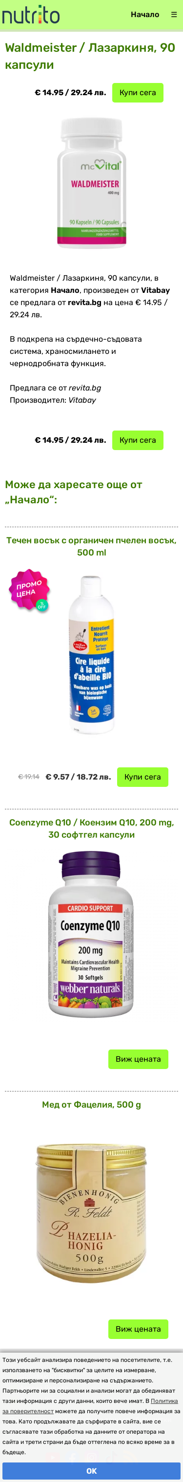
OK (91, 1471)
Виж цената (138, 1059)
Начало (145, 14)
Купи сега (138, 92)
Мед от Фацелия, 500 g (91, 1104)
